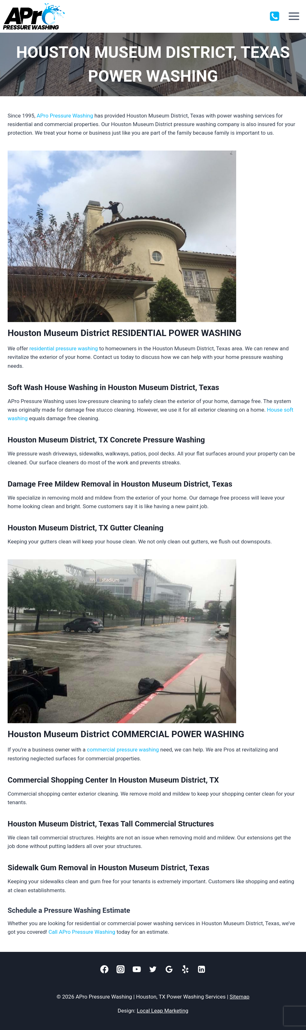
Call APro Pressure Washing (82, 932)
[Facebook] (104, 969)
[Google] (169, 969)
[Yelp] (185, 969)
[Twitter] (153, 969)
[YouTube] (137, 969)
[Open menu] (294, 16)
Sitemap (239, 996)
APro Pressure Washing (65, 115)
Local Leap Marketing (162, 1010)
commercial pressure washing (123, 749)
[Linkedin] (202, 969)
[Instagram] (121, 969)
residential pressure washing (63, 348)
